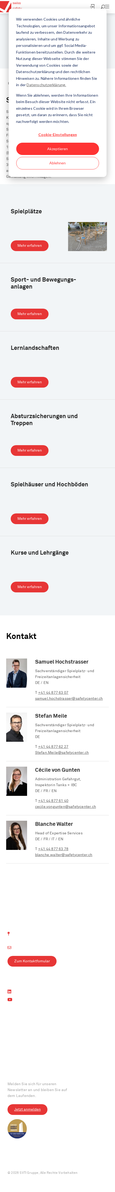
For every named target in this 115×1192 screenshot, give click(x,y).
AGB (60, 1160)
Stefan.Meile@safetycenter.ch (62, 753)
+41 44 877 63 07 (53, 693)
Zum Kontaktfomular (32, 961)
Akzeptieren (57, 148)
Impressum (16, 1160)
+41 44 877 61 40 (53, 801)
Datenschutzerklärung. (46, 84)
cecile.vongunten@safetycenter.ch (65, 807)
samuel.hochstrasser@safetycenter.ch (69, 699)
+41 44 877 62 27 (53, 747)
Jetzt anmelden (27, 1109)
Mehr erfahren (29, 246)
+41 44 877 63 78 (53, 849)
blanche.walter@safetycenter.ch (63, 855)
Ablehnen (57, 163)
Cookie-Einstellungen (57, 134)
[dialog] (57, 93)
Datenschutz (41, 1160)
